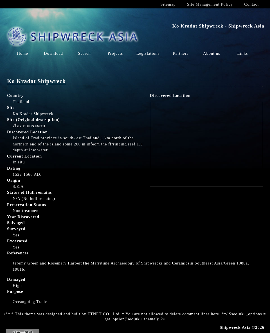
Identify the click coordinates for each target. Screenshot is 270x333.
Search (84, 53)
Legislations (147, 53)
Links (242, 53)
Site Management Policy (210, 4)
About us (211, 53)
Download (53, 53)
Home (22, 53)
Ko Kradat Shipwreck (36, 81)
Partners (180, 53)
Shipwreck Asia (235, 327)
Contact (251, 4)
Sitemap (168, 4)
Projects (115, 53)
